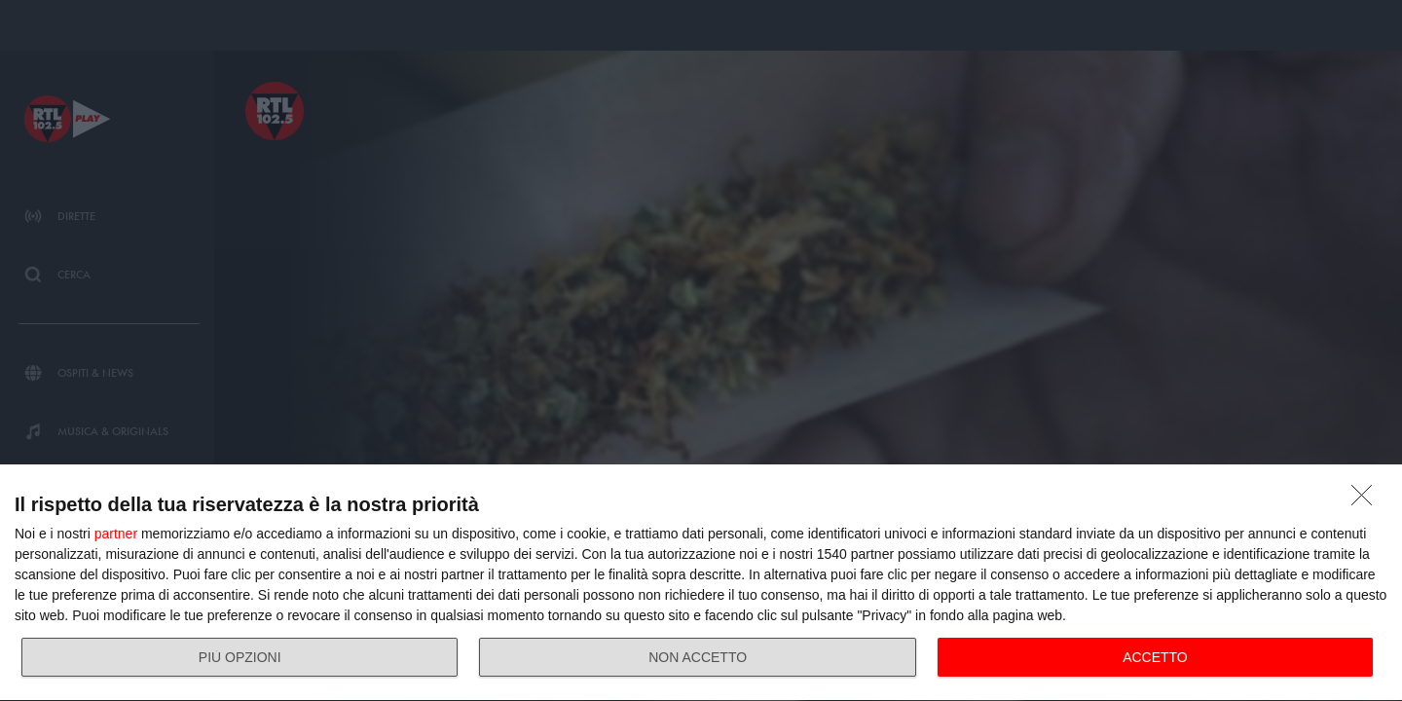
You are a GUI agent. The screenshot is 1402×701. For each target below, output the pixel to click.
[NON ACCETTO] (1367, 500)
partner (115, 533)
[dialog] (701, 583)
